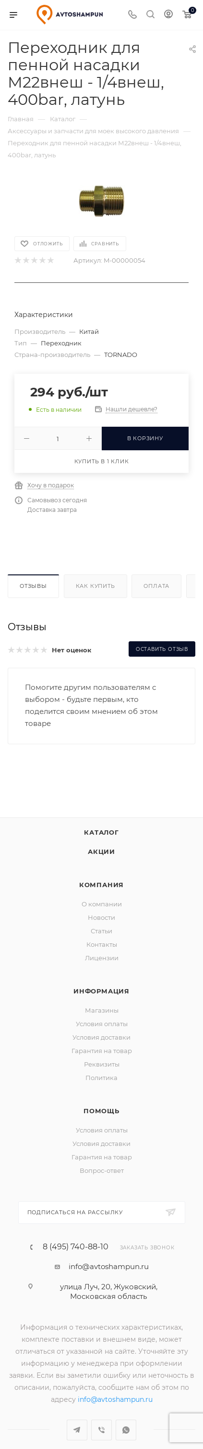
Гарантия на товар (102, 1038)
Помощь (101, 1099)
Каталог (101, 820)
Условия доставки (101, 1025)
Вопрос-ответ (102, 1158)
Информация (101, 979)
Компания (101, 873)
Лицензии (102, 946)
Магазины (102, 998)
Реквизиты (101, 1052)
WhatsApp (126, 1418)
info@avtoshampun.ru (109, 1254)
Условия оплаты (102, 1012)
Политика (101, 1065)
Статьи (101, 919)
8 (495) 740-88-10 (75, 1235)
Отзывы (33, 586)
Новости (101, 905)
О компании (102, 892)
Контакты (101, 932)
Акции (101, 839)
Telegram (77, 1418)
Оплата (156, 586)
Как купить (95, 586)
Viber (101, 1418)
